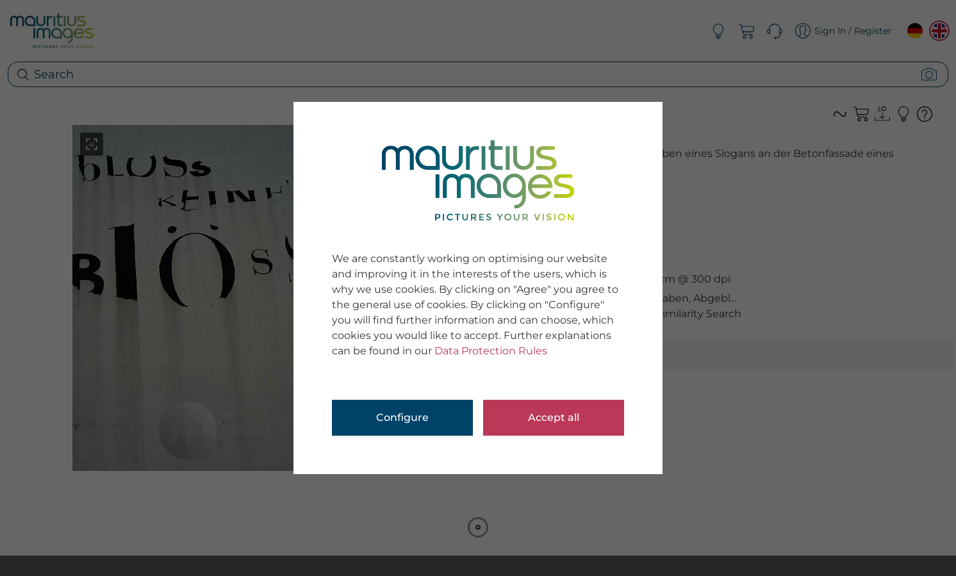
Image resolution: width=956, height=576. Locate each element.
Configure (402, 417)
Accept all (553, 417)
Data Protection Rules (490, 351)
